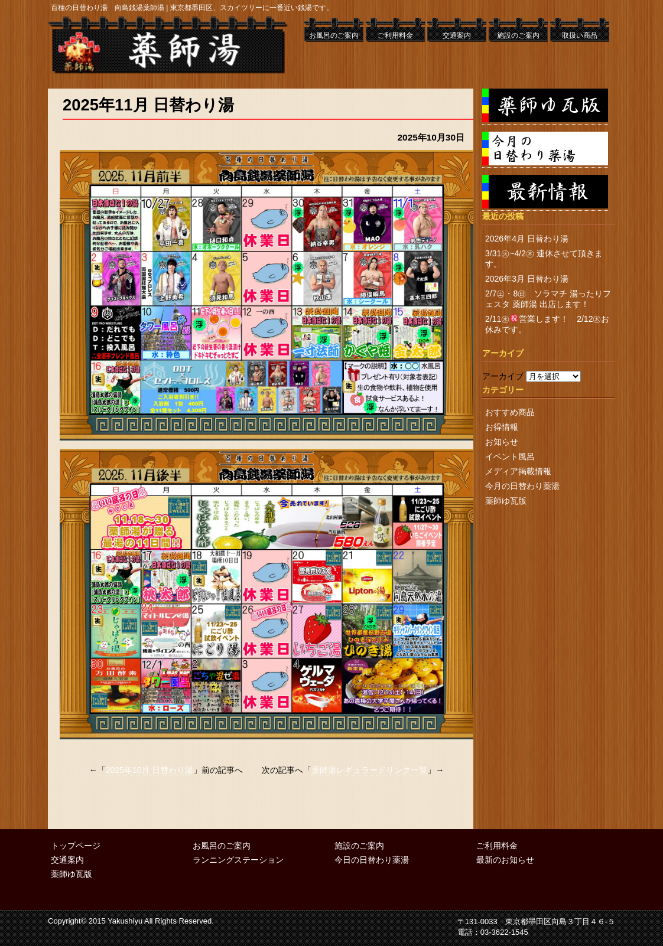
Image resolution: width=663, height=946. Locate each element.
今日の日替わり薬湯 (371, 860)
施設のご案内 (518, 35)
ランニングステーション (238, 860)
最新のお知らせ (505, 860)
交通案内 (457, 35)
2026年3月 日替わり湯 (526, 278)
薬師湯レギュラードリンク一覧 (369, 770)
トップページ (75, 845)
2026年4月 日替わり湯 (526, 238)
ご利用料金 (395, 35)
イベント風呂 (510, 456)
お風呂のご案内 (334, 35)
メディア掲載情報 (518, 471)
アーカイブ (503, 376)
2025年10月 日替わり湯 (150, 770)
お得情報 (501, 427)
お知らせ (501, 441)
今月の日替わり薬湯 (522, 486)
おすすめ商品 (510, 412)
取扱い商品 (579, 35)
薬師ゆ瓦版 (505, 500)
